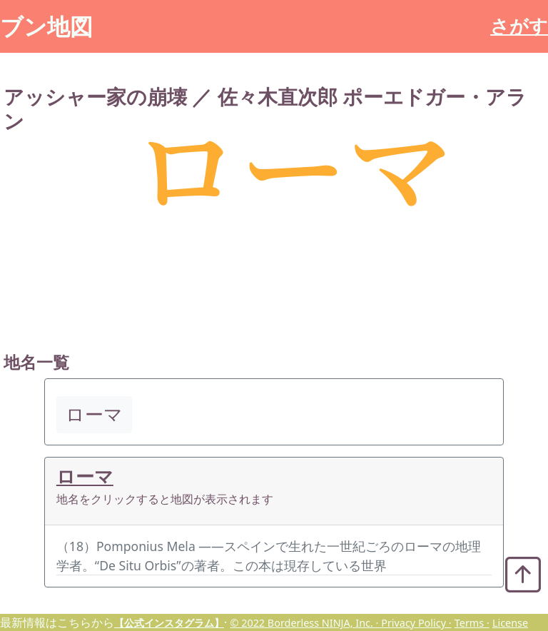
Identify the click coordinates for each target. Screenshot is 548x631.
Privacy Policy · (416, 623)
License (510, 623)
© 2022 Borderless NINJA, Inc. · (305, 623)
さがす (519, 26)
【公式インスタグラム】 (169, 623)
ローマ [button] (94, 414)
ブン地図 (46, 26)
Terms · (472, 623)
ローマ (84, 476)
